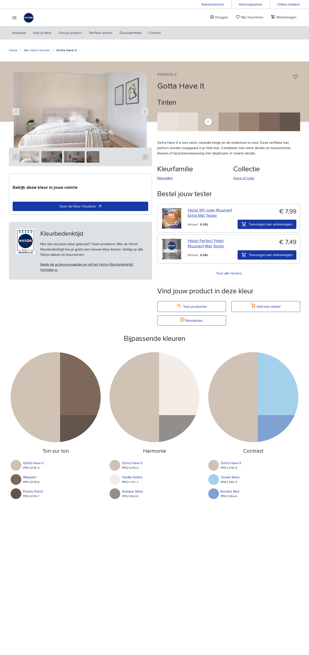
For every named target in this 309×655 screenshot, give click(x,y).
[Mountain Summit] (188, 121)
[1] (30, 157)
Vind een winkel (265, 307)
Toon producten (191, 306)
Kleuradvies (191, 321)
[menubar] (86, 32)
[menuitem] (19, 32)
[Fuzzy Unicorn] (167, 121)
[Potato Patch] (290, 121)
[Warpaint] (269, 121)
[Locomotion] (249, 121)
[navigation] (16, 111)
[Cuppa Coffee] (228, 121)
